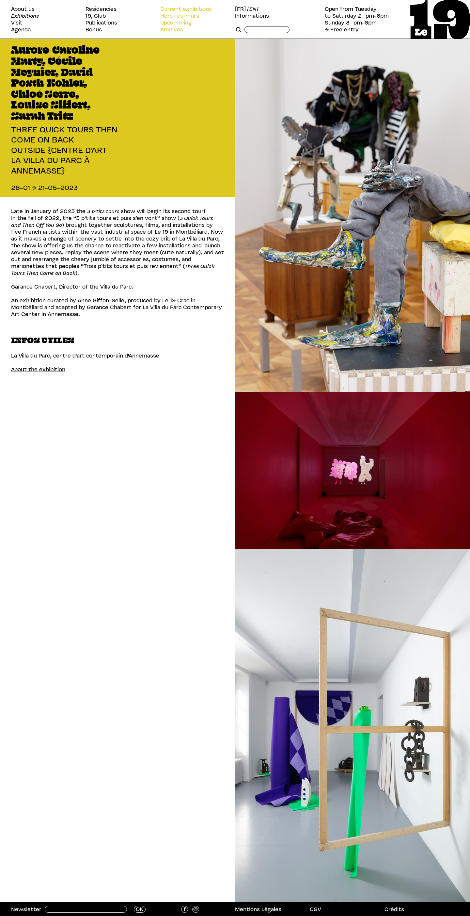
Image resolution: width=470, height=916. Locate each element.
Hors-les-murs (179, 15)
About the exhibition (38, 369)
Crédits (394, 909)
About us (23, 9)
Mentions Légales (258, 909)
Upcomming (176, 22)
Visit (17, 22)
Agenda (21, 29)
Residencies (101, 9)
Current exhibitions (186, 9)
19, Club (96, 15)
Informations (252, 15)
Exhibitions (25, 15)
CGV (315, 909)
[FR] (240, 9)
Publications (101, 22)
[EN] (252, 9)
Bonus (94, 29)
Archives (171, 29)
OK (139, 909)
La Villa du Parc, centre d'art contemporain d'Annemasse (85, 355)
